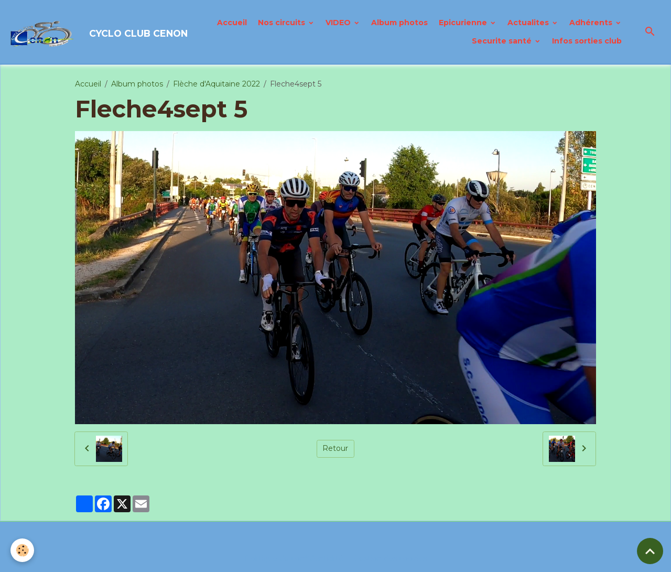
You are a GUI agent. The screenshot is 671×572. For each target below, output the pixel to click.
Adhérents (591, 22)
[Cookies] (22, 550)
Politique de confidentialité (294, 558)
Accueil (232, 22)
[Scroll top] (650, 551)
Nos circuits (282, 22)
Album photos (399, 22)
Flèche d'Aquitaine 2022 (216, 84)
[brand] (82, 32)
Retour (335, 448)
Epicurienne (464, 22)
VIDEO (339, 22)
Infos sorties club (587, 41)
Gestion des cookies (390, 558)
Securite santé (503, 41)
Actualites (529, 22)
